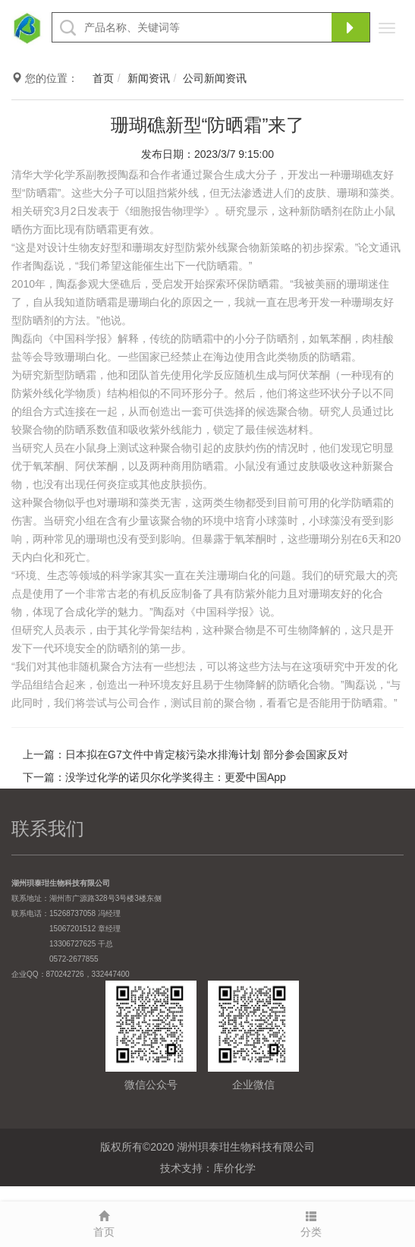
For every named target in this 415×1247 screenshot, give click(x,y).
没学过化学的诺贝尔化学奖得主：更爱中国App (175, 777)
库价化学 (234, 1168)
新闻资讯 (148, 78)
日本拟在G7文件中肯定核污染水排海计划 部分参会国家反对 (206, 754)
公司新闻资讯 (215, 78)
